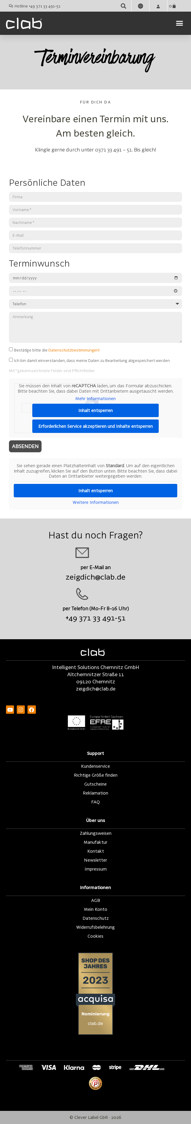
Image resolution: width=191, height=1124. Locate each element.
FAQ (95, 801)
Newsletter (95, 860)
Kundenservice (95, 766)
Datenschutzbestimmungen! (74, 350)
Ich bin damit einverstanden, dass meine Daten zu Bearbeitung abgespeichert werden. (92, 360)
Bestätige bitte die (57, 350)
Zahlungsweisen (95, 833)
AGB (95, 900)
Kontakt (95, 851)
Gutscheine (95, 784)
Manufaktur (95, 842)
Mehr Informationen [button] (95, 398)
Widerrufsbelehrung (95, 927)
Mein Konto (95, 909)
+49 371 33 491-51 (95, 617)
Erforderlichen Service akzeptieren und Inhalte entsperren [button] (95, 425)
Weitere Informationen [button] (96, 502)
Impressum (96, 868)
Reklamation (95, 792)
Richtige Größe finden (95, 775)
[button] (123, 6)
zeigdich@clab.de (96, 576)
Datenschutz (95, 918)
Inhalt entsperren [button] (95, 410)
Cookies (95, 936)
